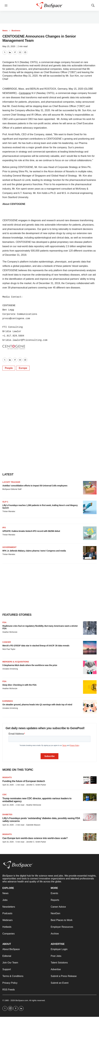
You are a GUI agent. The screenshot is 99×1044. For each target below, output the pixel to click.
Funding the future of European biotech (23, 781)
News (5, 30)
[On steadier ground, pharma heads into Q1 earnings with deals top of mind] (90, 706)
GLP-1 (5, 502)
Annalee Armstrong (10, 669)
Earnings (7, 701)
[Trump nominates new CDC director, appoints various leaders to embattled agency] (90, 797)
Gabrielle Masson (33, 825)
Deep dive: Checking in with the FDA (19, 685)
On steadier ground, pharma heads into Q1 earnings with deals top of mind (37, 704)
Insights (7, 777)
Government (9, 547)
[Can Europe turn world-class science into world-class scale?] (90, 837)
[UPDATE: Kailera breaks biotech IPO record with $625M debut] (90, 533)
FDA (4, 622)
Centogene (25, 93)
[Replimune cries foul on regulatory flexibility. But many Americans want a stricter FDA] (90, 628)
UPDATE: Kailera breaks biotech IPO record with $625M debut (31, 531)
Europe (23, 368)
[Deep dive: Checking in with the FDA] (90, 687)
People (9, 368)
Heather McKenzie (9, 632)
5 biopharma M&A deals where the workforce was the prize (29, 665)
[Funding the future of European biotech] (90, 780)
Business (16, 30)
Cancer (6, 642)
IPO (4, 527)
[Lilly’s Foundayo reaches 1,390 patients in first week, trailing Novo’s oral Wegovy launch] (90, 507)
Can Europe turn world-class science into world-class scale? (35, 838)
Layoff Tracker (11, 482)
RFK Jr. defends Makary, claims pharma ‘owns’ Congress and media (34, 551)
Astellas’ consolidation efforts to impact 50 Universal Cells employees (34, 485)
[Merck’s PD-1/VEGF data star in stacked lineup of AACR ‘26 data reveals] (90, 647)
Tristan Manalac (8, 511)
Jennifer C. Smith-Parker (36, 785)
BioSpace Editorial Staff (11, 489)
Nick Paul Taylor (8, 649)
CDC (4, 794)
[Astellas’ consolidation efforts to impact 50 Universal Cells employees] (90, 487)
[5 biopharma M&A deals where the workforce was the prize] (90, 667)
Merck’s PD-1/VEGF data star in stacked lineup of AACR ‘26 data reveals (35, 645)
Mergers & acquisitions (15, 662)
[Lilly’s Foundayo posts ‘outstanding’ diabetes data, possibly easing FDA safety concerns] (90, 817)
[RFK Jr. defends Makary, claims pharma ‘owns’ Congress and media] (90, 553)
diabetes (7, 814)
